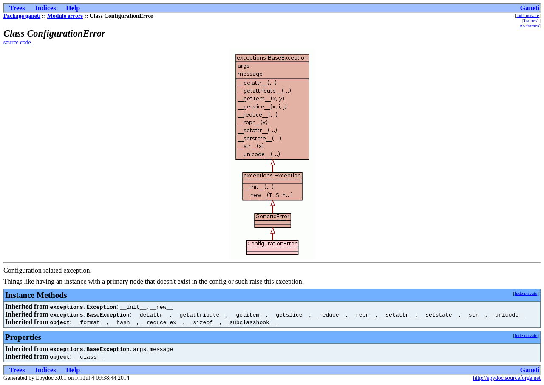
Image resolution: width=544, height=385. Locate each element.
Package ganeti (21, 16)
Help (73, 7)
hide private (527, 15)
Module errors (65, 16)
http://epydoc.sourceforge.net (507, 378)
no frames (529, 25)
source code (17, 42)
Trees (17, 7)
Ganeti (530, 7)
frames (530, 20)
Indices (45, 7)
